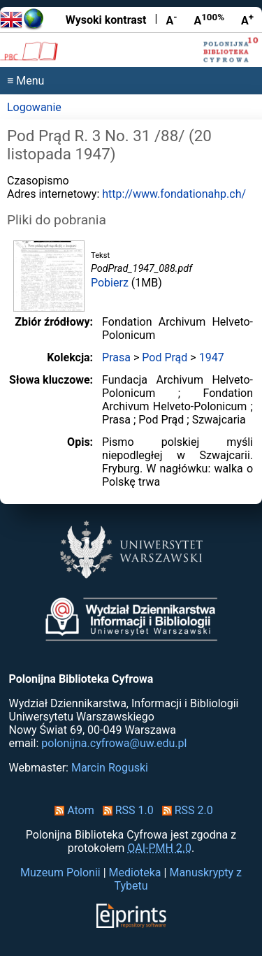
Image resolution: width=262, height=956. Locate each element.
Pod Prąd (164, 357)
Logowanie (34, 107)
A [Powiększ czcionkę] (247, 19)
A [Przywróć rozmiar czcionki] (209, 19)
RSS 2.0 (185, 810)
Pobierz (110, 282)
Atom (71, 810)
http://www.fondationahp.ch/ (174, 194)
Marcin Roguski (109, 767)
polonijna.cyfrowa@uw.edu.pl (114, 743)
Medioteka (135, 872)
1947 (211, 357)
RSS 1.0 (125, 810)
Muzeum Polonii (60, 872)
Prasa (116, 357)
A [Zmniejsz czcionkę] (171, 19)
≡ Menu (25, 80)
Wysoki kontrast (106, 20)
